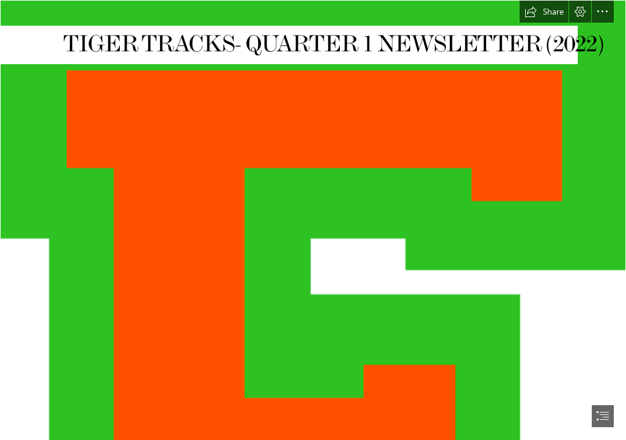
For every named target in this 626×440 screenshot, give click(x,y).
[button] (544, 12)
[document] (313, 220)
